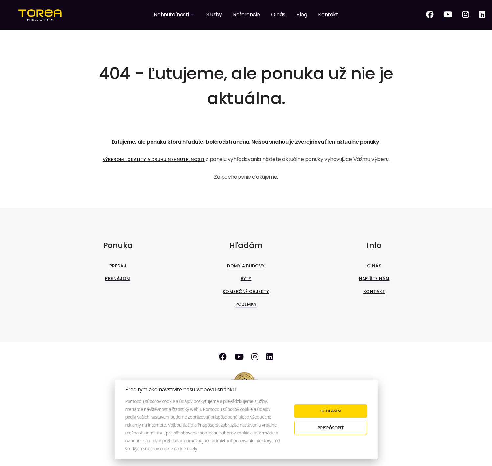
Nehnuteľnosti (171, 14)
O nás (278, 14)
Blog (301, 14)
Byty (246, 279)
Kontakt (328, 14)
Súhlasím (330, 411)
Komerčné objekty (246, 291)
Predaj (118, 266)
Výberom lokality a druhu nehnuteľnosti (154, 159)
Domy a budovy (246, 266)
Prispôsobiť (330, 428)
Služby (214, 14)
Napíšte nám (374, 279)
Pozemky (246, 304)
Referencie (246, 14)
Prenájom (117, 279)
